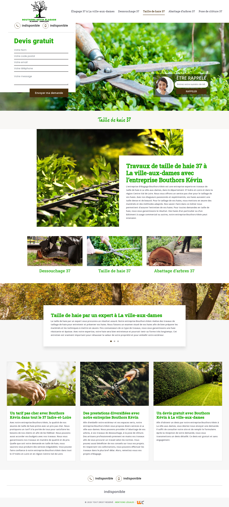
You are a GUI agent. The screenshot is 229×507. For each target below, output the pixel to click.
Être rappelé (191, 78)
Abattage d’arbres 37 (181, 11)
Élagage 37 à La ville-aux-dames (92, 11)
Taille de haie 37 (154, 11)
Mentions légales (124, 502)
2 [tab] (114, 341)
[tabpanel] (114, 326)
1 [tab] (111, 341)
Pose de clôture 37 (210, 11)
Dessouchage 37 (128, 11)
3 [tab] (118, 341)
